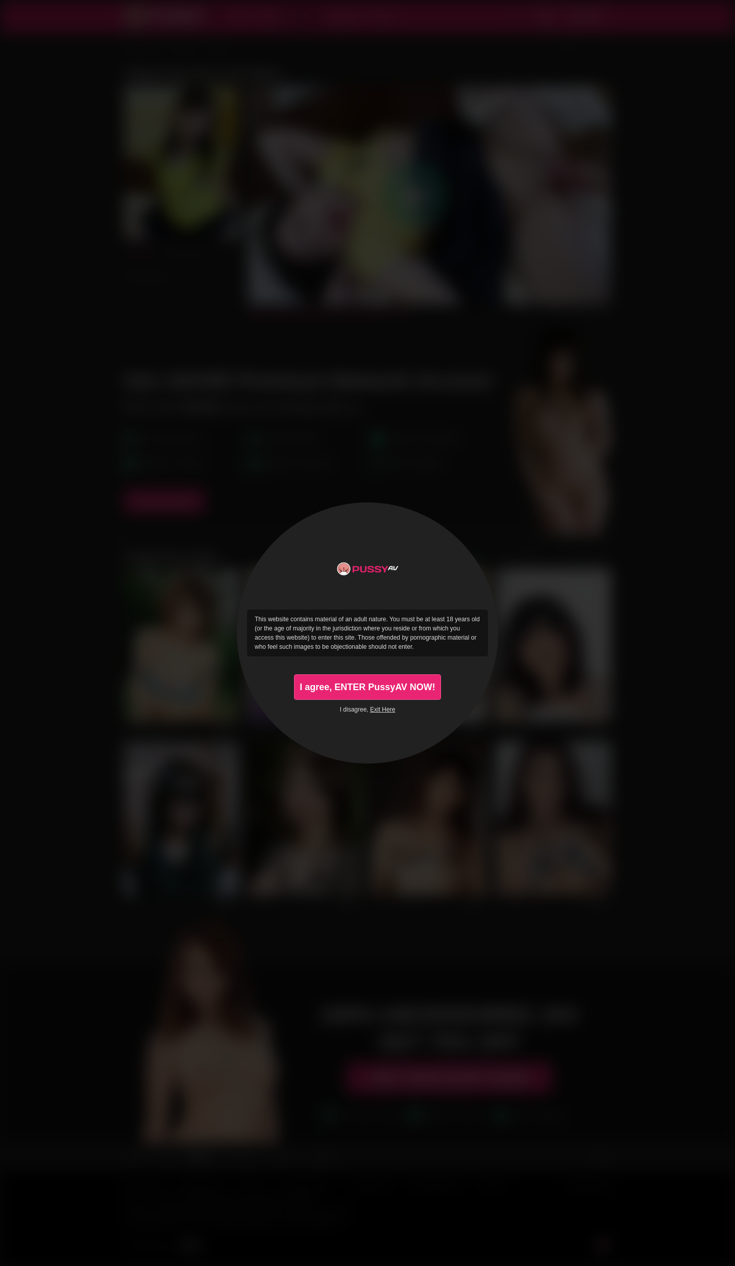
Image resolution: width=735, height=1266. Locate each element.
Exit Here (382, 709)
